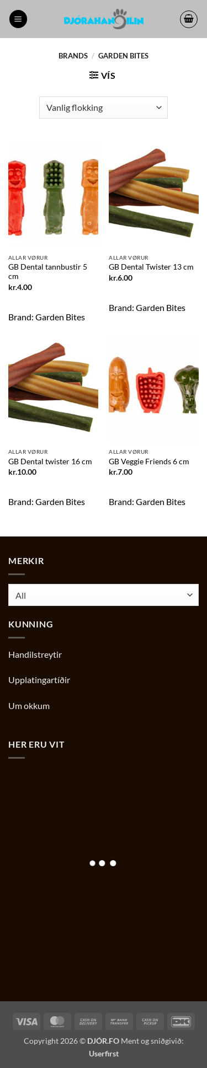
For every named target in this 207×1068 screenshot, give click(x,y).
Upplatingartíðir (39, 679)
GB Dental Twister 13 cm (151, 266)
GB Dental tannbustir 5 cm (47, 271)
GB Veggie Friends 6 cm (149, 461)
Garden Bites (60, 317)
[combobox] (103, 595)
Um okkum (29, 705)
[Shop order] (103, 107)
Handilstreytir (35, 654)
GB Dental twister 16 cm (50, 461)
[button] (18, 19)
